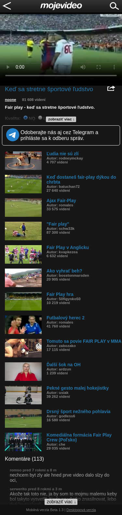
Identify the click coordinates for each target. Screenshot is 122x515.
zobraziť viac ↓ (61, 119)
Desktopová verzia (81, 510)
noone (10, 100)
